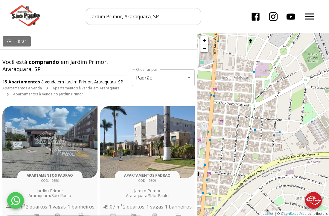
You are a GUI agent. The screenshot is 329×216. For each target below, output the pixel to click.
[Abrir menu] (309, 16)
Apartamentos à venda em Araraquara (86, 88)
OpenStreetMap (294, 213)
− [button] (204, 48)
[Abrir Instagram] (273, 16)
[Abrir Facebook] (255, 16)
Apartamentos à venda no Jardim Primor (48, 94)
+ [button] (204, 40)
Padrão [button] (144, 77)
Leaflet (268, 213)
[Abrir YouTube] (291, 16)
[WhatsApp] (15, 200)
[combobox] (143, 16)
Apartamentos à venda (22, 88)
